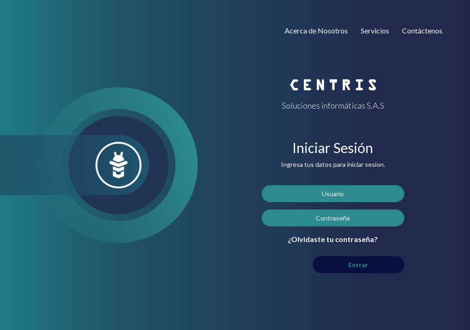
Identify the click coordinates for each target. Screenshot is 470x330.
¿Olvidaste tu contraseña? (333, 239)
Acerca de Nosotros (316, 30)
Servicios (375, 30)
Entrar (358, 265)
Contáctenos (422, 30)
